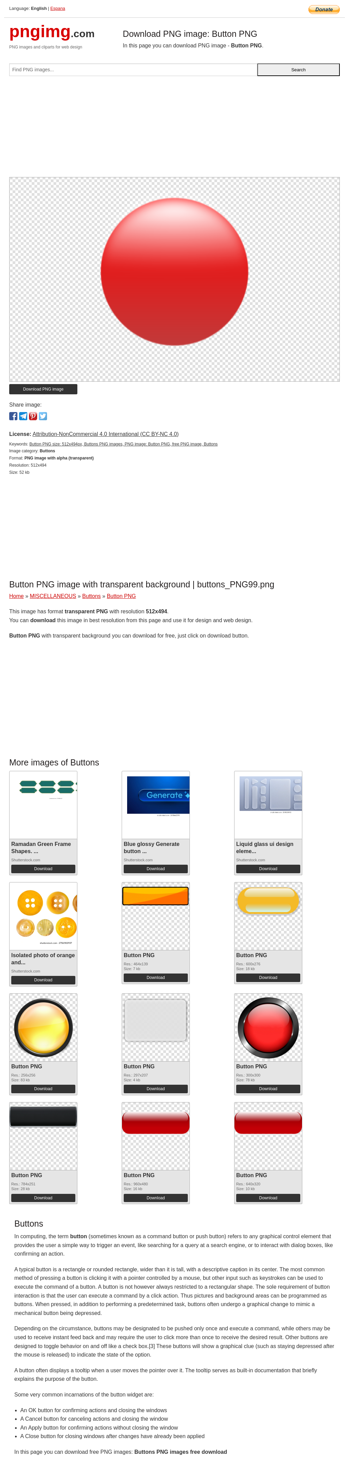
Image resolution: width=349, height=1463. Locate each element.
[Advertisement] (174, 129)
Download (43, 868)
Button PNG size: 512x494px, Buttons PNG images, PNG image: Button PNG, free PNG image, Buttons (123, 444)
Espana (57, 8)
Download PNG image (43, 389)
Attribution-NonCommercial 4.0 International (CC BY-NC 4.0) (105, 434)
